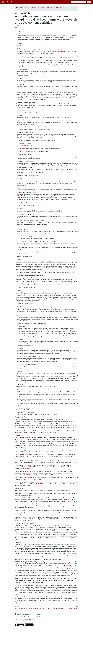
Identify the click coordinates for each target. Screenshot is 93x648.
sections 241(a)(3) (39, 268)
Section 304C (48, 460)
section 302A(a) (48, 439)
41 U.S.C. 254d (22, 462)
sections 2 (66, 551)
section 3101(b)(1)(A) (41, 122)
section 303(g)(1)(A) (52, 444)
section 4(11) (46, 437)
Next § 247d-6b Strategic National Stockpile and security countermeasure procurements (62, 608)
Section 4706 (23, 146)
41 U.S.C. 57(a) (21, 456)
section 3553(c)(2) (35, 247)
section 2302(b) (21, 400)
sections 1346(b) (33, 311)
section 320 (30, 553)
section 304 (55, 465)
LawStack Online (8, 2)
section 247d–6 (66, 35)
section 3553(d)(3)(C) (37, 252)
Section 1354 (23, 157)
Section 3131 (23, 148)
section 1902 (67, 210)
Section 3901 (23, 151)
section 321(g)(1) (58, 49)
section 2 (17, 563)
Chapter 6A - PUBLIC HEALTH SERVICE (55, 7)
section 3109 (49, 295)
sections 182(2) (41, 53)
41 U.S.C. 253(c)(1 (36, 473)
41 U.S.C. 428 (39, 483)
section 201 (60, 421)
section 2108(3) (73, 403)
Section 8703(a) (23, 143)
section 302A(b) (53, 450)
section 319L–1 (48, 536)
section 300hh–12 (44, 555)
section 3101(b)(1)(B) (25, 129)
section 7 (61, 454)
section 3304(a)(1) (37, 180)
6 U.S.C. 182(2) (22, 520)
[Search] (78, 2)
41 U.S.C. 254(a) (35, 467)
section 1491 (35, 231)
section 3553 (41, 243)
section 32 (74, 482)
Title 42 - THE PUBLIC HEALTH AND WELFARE (33, 7)
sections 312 (22, 555)
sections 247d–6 (54, 553)
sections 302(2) (48, 519)
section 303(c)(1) (50, 471)
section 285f (46, 39)
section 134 (27, 437)
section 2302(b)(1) (66, 392)
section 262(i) (31, 51)
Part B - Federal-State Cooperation (48, 9)
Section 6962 (23, 154)
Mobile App (27, 2)
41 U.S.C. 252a (22, 441)
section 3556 (48, 231)
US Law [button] (21, 2)
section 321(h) (61, 51)
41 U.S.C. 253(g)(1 (29, 445)
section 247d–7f (71, 538)
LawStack (19, 7)
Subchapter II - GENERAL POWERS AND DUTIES (28, 9)
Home (17, 2)
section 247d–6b (58, 555)
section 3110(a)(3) (61, 394)
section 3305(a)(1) (24, 127)
